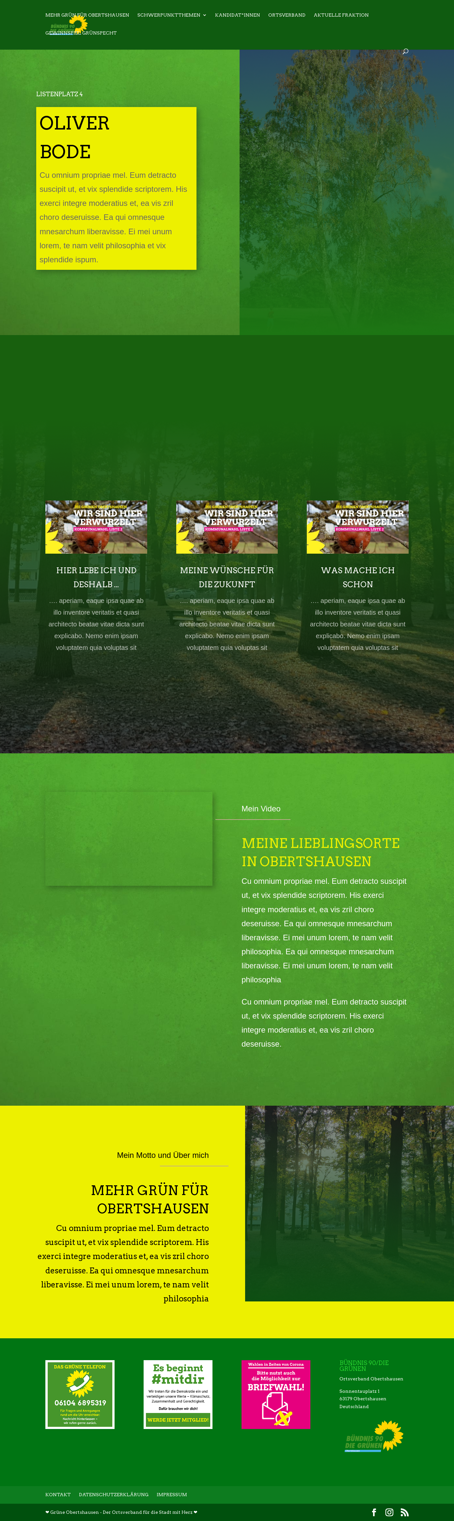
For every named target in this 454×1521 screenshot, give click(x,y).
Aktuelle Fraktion (341, 15)
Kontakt (58, 1494)
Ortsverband (286, 15)
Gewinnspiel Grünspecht (81, 33)
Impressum (172, 1494)
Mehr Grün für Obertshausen (87, 15)
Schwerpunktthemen (168, 15)
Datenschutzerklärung (114, 1494)
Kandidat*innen (237, 15)
